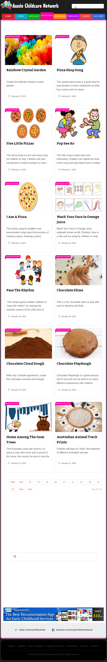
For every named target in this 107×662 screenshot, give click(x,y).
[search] (87, 8)
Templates (73, 16)
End (39, 489)
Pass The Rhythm (21, 290)
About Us (11, 647)
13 (31, 482)
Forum (85, 16)
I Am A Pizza (18, 217)
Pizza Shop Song (70, 70)
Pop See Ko (65, 143)
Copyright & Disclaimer (55, 647)
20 (91, 482)
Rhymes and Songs (62, 36)
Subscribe (84, 647)
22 (22, 489)
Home (8, 16)
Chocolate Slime (70, 290)
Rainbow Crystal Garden (27, 70)
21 (14, 489)
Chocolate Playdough (74, 364)
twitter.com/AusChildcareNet (32, 629)
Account (99, 16)
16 (57, 482)
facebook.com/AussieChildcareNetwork (74, 629)
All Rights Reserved (71, 655)
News (21, 16)
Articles (34, 16)
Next (31, 489)
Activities (47, 15)
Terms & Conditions (36, 647)
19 (82, 482)
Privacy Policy (72, 647)
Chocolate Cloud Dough (27, 364)
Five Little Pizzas (21, 143)
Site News (22, 647)
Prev (22, 482)
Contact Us (95, 647)
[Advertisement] (53, 26)
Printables (60, 16)
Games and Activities (14, 36)
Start (14, 482)
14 (40, 482)
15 (48, 482)
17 (65, 482)
